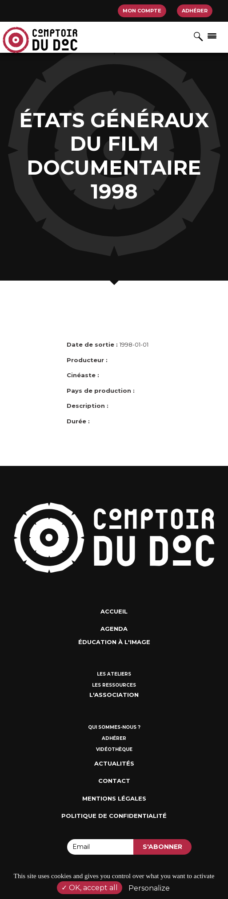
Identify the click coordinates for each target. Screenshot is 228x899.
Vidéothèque (114, 749)
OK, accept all (89, 887)
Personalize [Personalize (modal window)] (149, 888)
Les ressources (114, 685)
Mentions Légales (114, 798)
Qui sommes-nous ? (114, 727)
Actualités (114, 763)
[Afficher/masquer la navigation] (212, 35)
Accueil (114, 611)
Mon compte (142, 11)
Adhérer (195, 11)
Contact (114, 780)
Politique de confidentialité (114, 815)
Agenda (114, 628)
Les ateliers (114, 674)
